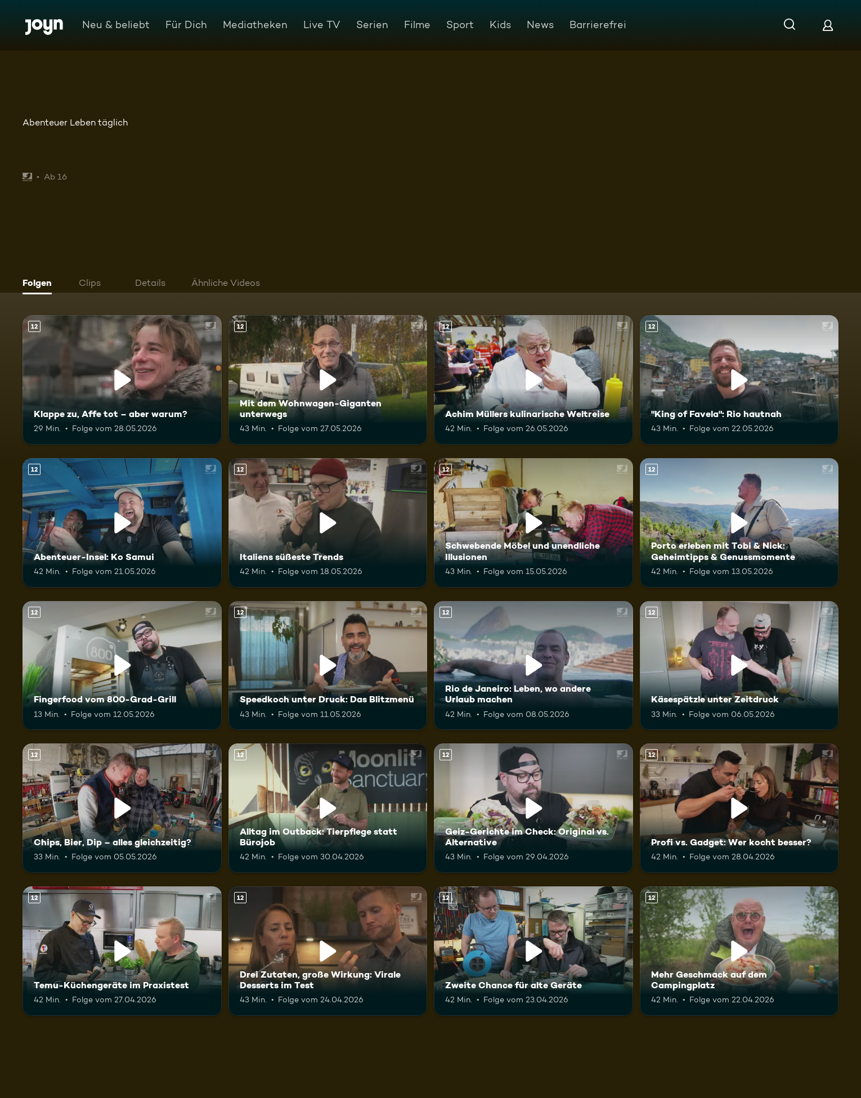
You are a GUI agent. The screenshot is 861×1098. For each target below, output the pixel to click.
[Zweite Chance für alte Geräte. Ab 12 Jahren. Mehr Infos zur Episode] (533, 951)
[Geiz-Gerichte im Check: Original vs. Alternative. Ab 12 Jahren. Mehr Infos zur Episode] (533, 808)
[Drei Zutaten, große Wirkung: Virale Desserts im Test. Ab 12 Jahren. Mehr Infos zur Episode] (328, 951)
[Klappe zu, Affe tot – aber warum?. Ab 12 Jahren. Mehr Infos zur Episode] (122, 380)
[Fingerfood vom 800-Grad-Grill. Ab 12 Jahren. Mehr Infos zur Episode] (122, 665)
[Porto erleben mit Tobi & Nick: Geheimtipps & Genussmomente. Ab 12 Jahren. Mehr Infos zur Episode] (739, 523)
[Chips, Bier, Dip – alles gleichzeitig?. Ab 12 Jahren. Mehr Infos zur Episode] (122, 808)
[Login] (828, 25)
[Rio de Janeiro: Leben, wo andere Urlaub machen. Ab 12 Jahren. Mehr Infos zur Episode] (533, 665)
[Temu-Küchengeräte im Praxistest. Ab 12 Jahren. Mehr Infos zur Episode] (122, 951)
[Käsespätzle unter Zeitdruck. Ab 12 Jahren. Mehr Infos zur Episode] (739, 665)
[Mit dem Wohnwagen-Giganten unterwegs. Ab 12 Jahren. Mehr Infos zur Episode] (328, 380)
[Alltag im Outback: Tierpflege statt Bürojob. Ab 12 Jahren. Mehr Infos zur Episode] (328, 808)
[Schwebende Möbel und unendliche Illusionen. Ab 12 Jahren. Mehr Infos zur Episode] (533, 523)
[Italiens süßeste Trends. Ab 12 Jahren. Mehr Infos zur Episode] (328, 523)
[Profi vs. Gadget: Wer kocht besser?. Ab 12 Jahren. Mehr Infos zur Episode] (739, 808)
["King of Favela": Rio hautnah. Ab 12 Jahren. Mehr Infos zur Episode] (739, 380)
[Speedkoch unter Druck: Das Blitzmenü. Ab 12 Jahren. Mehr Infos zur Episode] (328, 665)
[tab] (40, 284)
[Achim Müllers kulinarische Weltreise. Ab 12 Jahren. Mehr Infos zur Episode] (533, 380)
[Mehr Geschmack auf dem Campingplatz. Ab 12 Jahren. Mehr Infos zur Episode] (739, 951)
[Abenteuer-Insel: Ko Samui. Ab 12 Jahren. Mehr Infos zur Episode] (122, 523)
